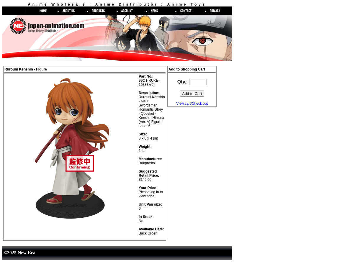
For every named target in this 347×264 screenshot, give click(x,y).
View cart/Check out (192, 103)
